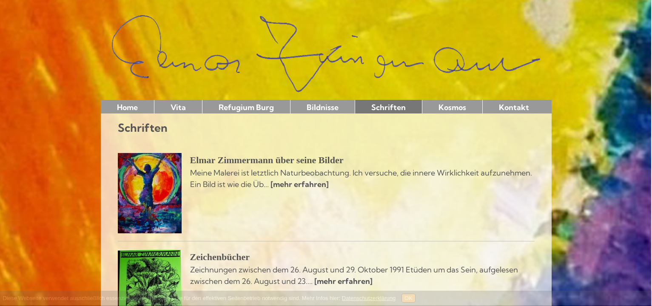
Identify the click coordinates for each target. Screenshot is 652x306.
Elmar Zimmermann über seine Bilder (267, 160)
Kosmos (452, 107)
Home (127, 107)
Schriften (388, 107)
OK (408, 298)
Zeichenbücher (220, 257)
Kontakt (514, 107)
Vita (178, 107)
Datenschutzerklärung (369, 298)
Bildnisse (323, 107)
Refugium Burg (246, 107)
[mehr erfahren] (299, 184)
